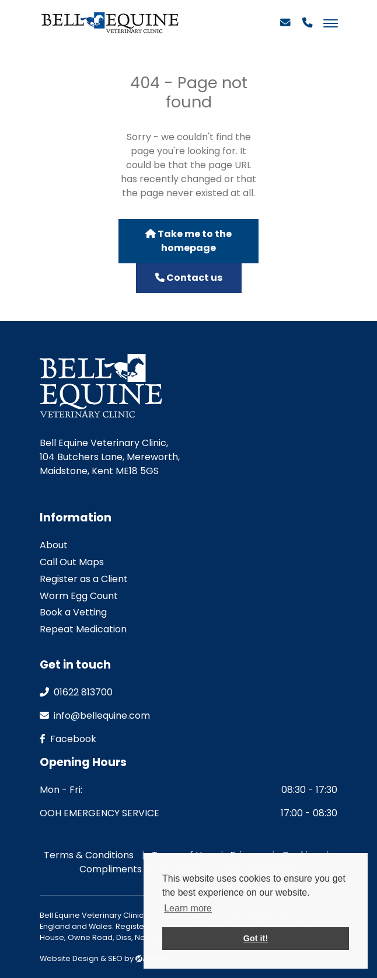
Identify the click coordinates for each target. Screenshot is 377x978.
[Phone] (307, 27)
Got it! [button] (255, 938)
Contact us (188, 277)
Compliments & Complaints (143, 869)
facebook (68, 739)
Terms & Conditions (89, 855)
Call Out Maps (72, 562)
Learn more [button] (188, 908)
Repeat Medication (83, 629)
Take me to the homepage (188, 241)
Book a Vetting (73, 612)
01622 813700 (76, 692)
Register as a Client (84, 579)
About (54, 545)
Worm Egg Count (79, 596)
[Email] (285, 27)
